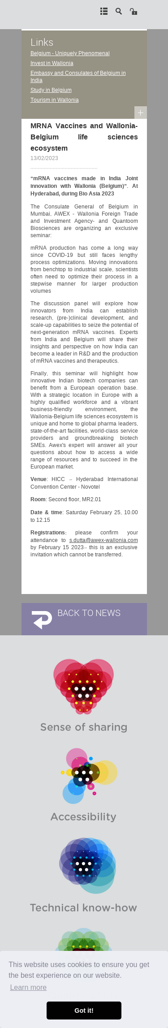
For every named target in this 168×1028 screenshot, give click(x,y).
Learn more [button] (28, 987)
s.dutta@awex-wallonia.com (103, 540)
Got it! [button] (83, 1010)
